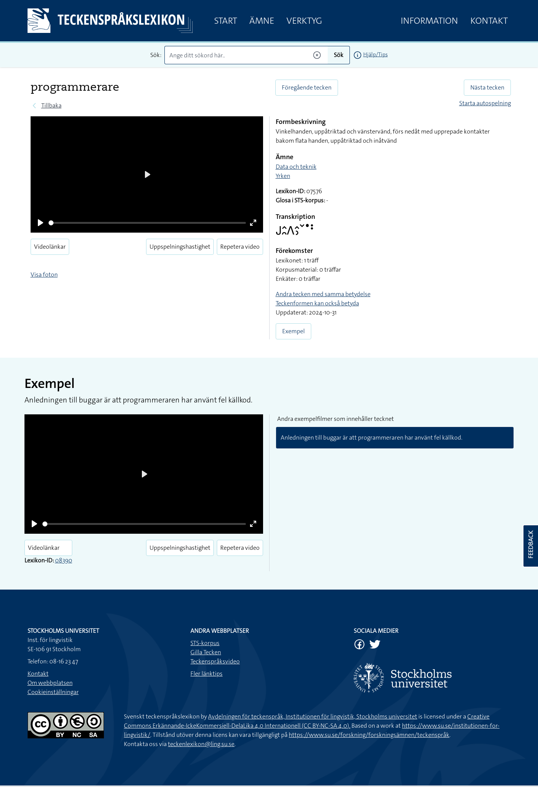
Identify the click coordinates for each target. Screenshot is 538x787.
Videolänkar (50, 247)
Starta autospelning (485, 103)
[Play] (40, 223)
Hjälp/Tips (375, 54)
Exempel (293, 331)
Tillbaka (51, 105)
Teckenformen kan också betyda (317, 303)
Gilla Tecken (205, 652)
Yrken (283, 176)
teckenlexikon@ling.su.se (201, 744)
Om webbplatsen (50, 683)
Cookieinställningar (53, 692)
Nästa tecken (487, 87)
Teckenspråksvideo (215, 661)
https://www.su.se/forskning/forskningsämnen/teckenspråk (369, 735)
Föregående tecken (307, 87)
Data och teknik (296, 167)
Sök (338, 55)
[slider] (147, 222)
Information (429, 21)
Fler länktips (206, 674)
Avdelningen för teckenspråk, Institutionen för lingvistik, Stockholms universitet (312, 716)
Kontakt (489, 21)
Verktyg (304, 21)
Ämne (261, 21)
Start (225, 21)
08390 (63, 560)
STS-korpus (204, 643)
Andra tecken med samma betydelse (323, 294)
